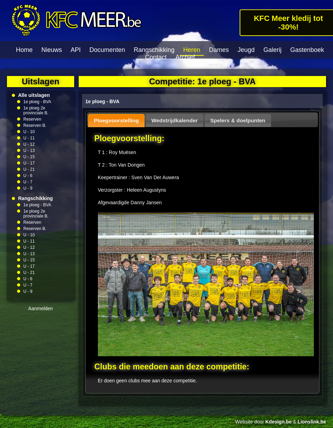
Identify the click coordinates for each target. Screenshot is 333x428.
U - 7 (27, 181)
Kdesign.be (278, 422)
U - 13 (29, 150)
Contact (155, 57)
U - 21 (29, 169)
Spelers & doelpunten (237, 120)
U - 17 (29, 163)
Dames (219, 49)
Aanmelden (40, 308)
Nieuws (51, 49)
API (76, 49)
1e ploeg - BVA (37, 101)
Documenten (107, 49)
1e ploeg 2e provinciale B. (35, 110)
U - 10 (29, 131)
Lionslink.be (311, 422)
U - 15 (29, 156)
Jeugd (246, 49)
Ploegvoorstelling (116, 120)
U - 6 (27, 175)
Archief (185, 57)
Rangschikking (154, 49)
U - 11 (29, 138)
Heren (191, 49)
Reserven (32, 119)
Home (24, 49)
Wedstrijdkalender (175, 120)
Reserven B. (34, 125)
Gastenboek (307, 49)
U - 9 (27, 188)
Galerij (272, 49)
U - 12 (29, 144)
